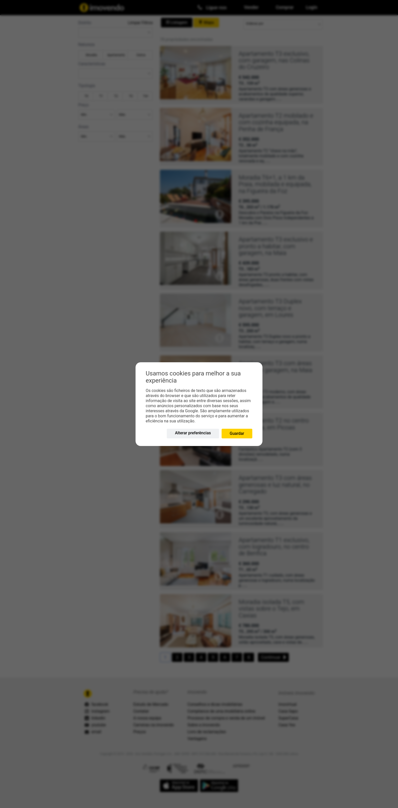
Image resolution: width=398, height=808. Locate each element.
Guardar (237, 433)
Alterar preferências (193, 433)
